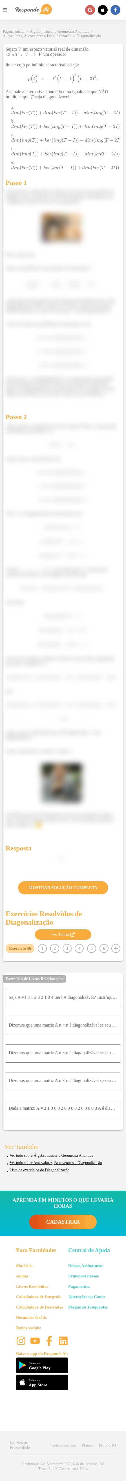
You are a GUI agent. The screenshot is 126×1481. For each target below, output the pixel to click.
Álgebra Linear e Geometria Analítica (59, 31)
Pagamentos (79, 1286)
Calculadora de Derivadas (39, 1307)
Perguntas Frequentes (88, 1307)
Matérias (24, 1265)
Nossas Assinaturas (85, 1265)
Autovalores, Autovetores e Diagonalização (37, 36)
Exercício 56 (20, 948)
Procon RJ (107, 1445)
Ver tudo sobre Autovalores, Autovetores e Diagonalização (56, 1163)
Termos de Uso (63, 1445)
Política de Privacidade (20, 1445)
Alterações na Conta (86, 1297)
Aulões (22, 1276)
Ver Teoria (62, 934)
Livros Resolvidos (32, 1286)
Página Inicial (14, 31)
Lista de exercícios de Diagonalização (39, 1170)
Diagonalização (88, 36)
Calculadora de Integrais (38, 1297)
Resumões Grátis (31, 1317)
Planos (87, 1445)
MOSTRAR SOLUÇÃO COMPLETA (63, 887)
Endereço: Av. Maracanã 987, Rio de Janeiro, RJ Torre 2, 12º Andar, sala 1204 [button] (63, 1466)
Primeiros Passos (83, 1276)
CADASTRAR (63, 1222)
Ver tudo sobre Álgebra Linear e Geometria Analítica (51, 1155)
